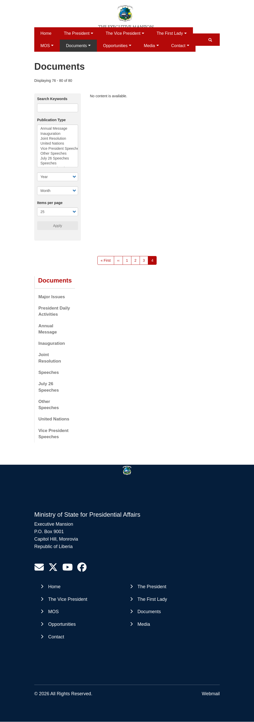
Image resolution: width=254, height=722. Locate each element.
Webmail (211, 693)
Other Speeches (57, 153)
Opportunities (115, 45)
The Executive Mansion (126, 27)
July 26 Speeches (57, 158)
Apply (57, 226)
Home (46, 33)
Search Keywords (52, 99)
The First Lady (170, 33)
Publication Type (51, 120)
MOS (45, 45)
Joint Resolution (57, 138)
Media (149, 45)
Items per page (50, 203)
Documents (76, 45)
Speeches (57, 163)
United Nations (57, 143)
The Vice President (123, 33)
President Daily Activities (54, 311)
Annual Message (57, 128)
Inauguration (57, 133)
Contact (178, 45)
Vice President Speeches (57, 148)
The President (77, 33)
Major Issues (51, 296)
